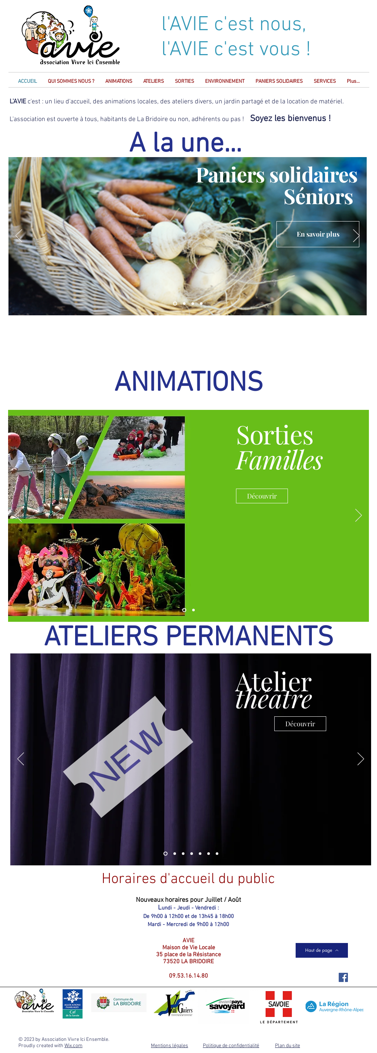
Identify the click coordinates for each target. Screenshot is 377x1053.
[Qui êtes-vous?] (201, 303)
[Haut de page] (322, 950)
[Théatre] (165, 854)
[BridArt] (184, 303)
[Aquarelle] (200, 853)
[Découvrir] (262, 496)
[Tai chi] (217, 853)
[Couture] (191, 853)
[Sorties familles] (184, 610)
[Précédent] (18, 236)
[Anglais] (174, 853)
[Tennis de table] (208, 853)
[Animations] (193, 610)
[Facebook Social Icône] (343, 977)
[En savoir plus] (317, 234)
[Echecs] (183, 853)
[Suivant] (356, 236)
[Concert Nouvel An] (192, 303)
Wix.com (73, 1046)
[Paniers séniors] (175, 304)
